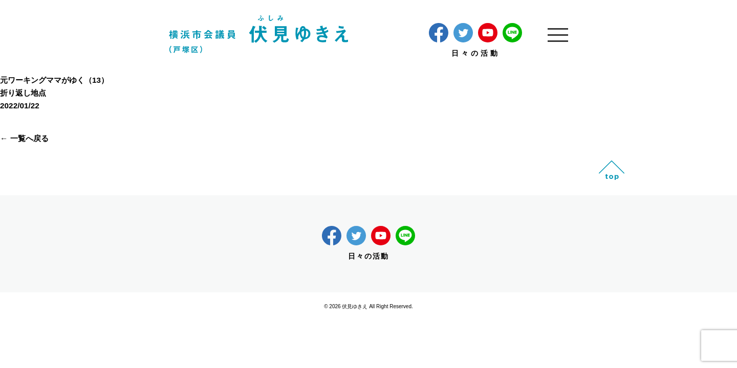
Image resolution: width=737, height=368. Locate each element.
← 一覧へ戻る (24, 138)
